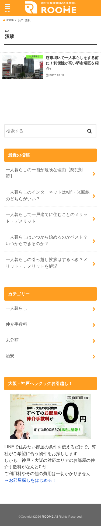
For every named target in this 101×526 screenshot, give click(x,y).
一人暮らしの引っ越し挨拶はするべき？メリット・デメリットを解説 (47, 263)
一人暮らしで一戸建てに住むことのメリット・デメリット (47, 218)
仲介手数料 (16, 324)
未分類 (12, 340)
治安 (10, 355)
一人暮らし (16, 308)
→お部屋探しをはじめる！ (30, 480)
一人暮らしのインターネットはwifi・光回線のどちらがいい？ (48, 195)
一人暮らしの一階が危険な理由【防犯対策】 (44, 173)
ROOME (48, 516)
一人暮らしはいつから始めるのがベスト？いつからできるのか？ (47, 240)
